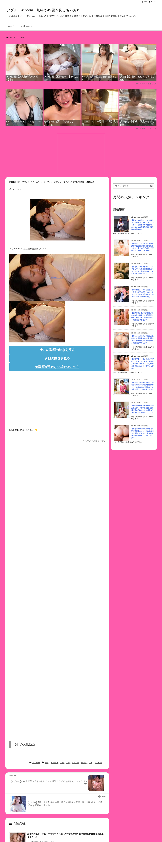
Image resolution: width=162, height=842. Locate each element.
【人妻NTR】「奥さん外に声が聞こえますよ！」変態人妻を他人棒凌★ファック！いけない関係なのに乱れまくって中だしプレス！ (142, 363)
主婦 (62, 763)
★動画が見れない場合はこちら (57, 367)
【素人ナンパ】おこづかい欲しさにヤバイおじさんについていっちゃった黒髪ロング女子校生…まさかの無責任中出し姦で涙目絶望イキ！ (142, 224)
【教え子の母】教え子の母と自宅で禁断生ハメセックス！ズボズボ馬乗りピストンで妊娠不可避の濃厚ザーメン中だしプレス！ (142, 433)
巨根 (90, 763)
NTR (46, 763)
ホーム (10, 37)
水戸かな (98, 763)
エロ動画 (21, 37)
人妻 (68, 763)
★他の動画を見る (57, 358)
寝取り (84, 763)
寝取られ (75, 763)
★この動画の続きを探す (57, 350)
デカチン (54, 763)
